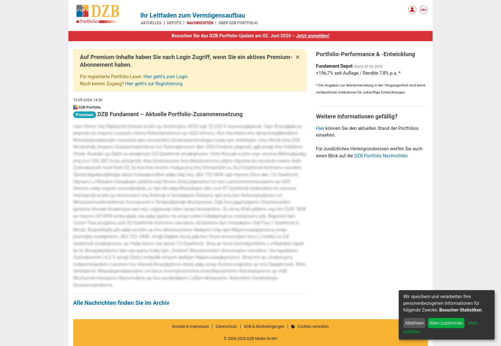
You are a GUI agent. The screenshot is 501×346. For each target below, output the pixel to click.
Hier (320, 128)
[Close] (298, 57)
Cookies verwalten (310, 326)
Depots (174, 23)
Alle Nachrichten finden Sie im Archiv (121, 302)
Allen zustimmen (446, 323)
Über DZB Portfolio (238, 23)
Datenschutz (226, 326)
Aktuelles (151, 23)
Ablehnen (414, 323)
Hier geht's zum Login (165, 76)
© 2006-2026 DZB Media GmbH (250, 338)
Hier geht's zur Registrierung (154, 83)
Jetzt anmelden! (312, 36)
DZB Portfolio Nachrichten (381, 156)
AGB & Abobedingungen (264, 326)
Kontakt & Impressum (190, 326)
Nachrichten (200, 23)
